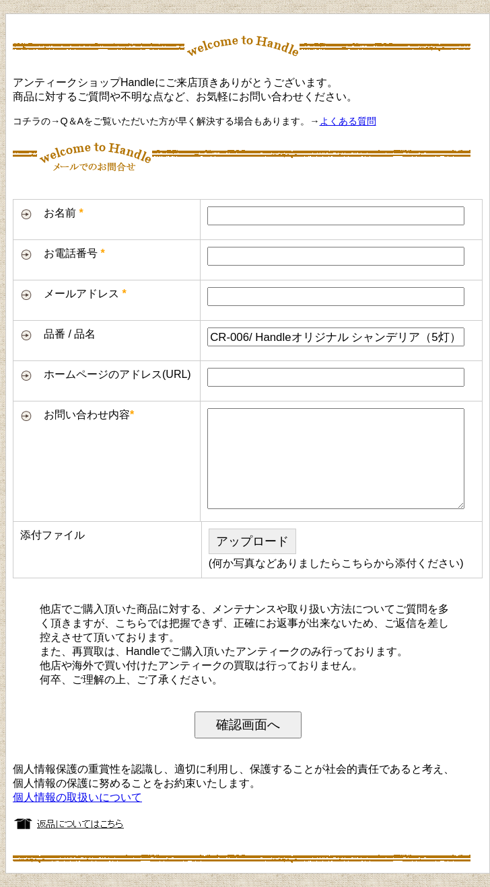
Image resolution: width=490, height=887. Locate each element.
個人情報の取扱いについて (77, 797)
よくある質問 (348, 121)
